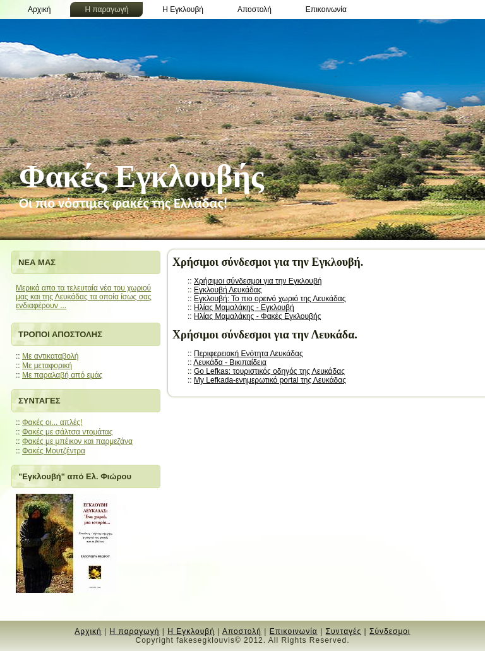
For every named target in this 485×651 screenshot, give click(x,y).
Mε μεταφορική (47, 365)
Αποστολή (241, 631)
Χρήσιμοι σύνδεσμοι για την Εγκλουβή (257, 281)
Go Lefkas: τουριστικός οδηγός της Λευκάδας (269, 371)
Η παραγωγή (135, 631)
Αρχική (88, 631)
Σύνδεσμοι (389, 631)
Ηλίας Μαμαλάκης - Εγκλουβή (244, 307)
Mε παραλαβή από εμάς (62, 375)
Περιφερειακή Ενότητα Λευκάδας (248, 353)
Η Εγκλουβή (191, 631)
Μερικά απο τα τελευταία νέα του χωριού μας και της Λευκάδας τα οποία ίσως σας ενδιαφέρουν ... (84, 297)
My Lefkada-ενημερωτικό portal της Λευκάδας (270, 380)
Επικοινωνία (294, 631)
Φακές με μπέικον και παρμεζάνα (77, 441)
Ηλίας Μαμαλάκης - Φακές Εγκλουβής (257, 316)
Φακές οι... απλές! (52, 422)
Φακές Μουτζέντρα (53, 450)
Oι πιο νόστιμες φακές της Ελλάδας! (123, 203)
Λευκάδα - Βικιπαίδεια (229, 362)
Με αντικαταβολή (50, 356)
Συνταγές (344, 631)
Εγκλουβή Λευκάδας (227, 289)
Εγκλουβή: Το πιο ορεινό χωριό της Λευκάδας (269, 298)
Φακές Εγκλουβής (141, 176)
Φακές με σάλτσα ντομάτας (67, 431)
